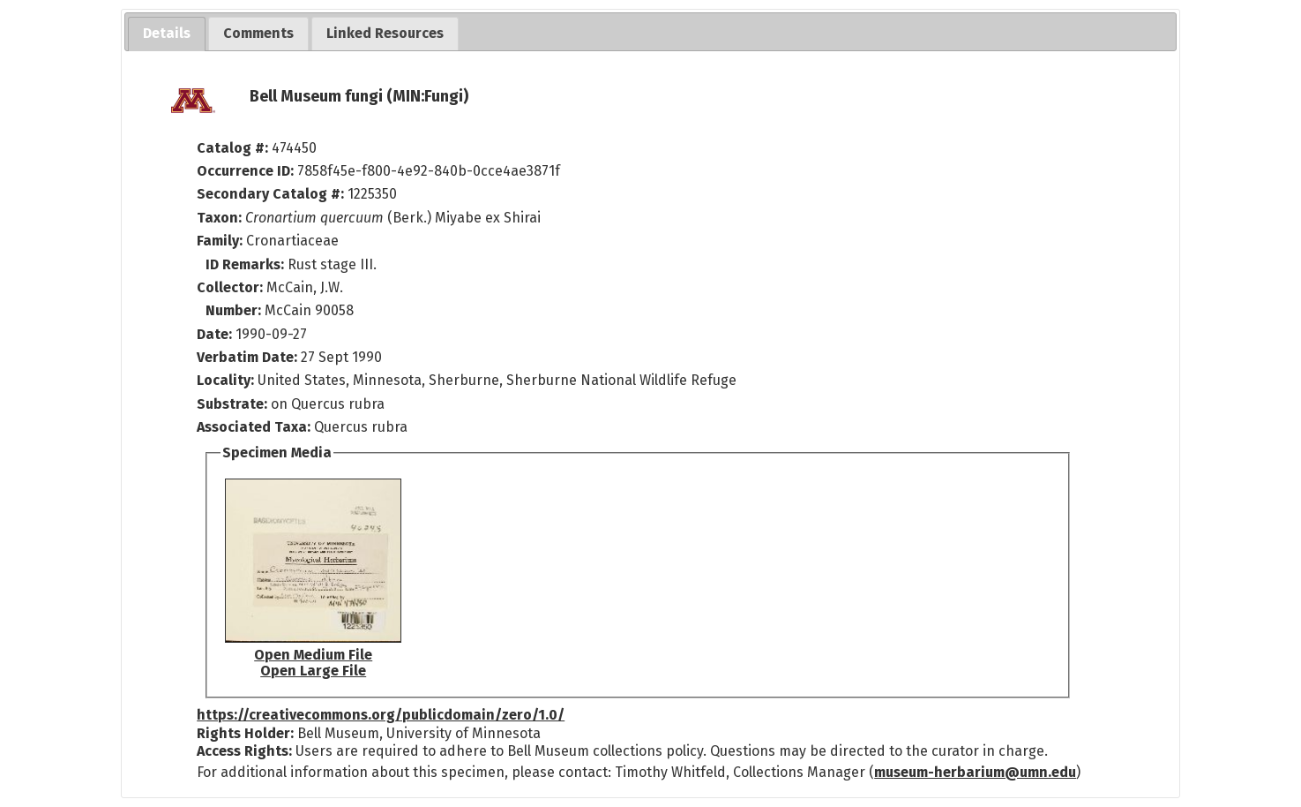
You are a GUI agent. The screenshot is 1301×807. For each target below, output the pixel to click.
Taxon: (219, 217)
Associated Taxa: (255, 427)
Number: (235, 310)
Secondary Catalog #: (270, 193)
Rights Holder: (245, 733)
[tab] (167, 34)
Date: (214, 334)
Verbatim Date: (247, 357)
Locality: (225, 380)
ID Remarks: (247, 264)
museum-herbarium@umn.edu (975, 772)
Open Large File (313, 670)
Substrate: (234, 404)
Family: (220, 240)
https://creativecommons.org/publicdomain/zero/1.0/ (381, 714)
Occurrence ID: (247, 170)
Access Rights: (244, 751)
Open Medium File (313, 654)
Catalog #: (234, 148)
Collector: (231, 287)
